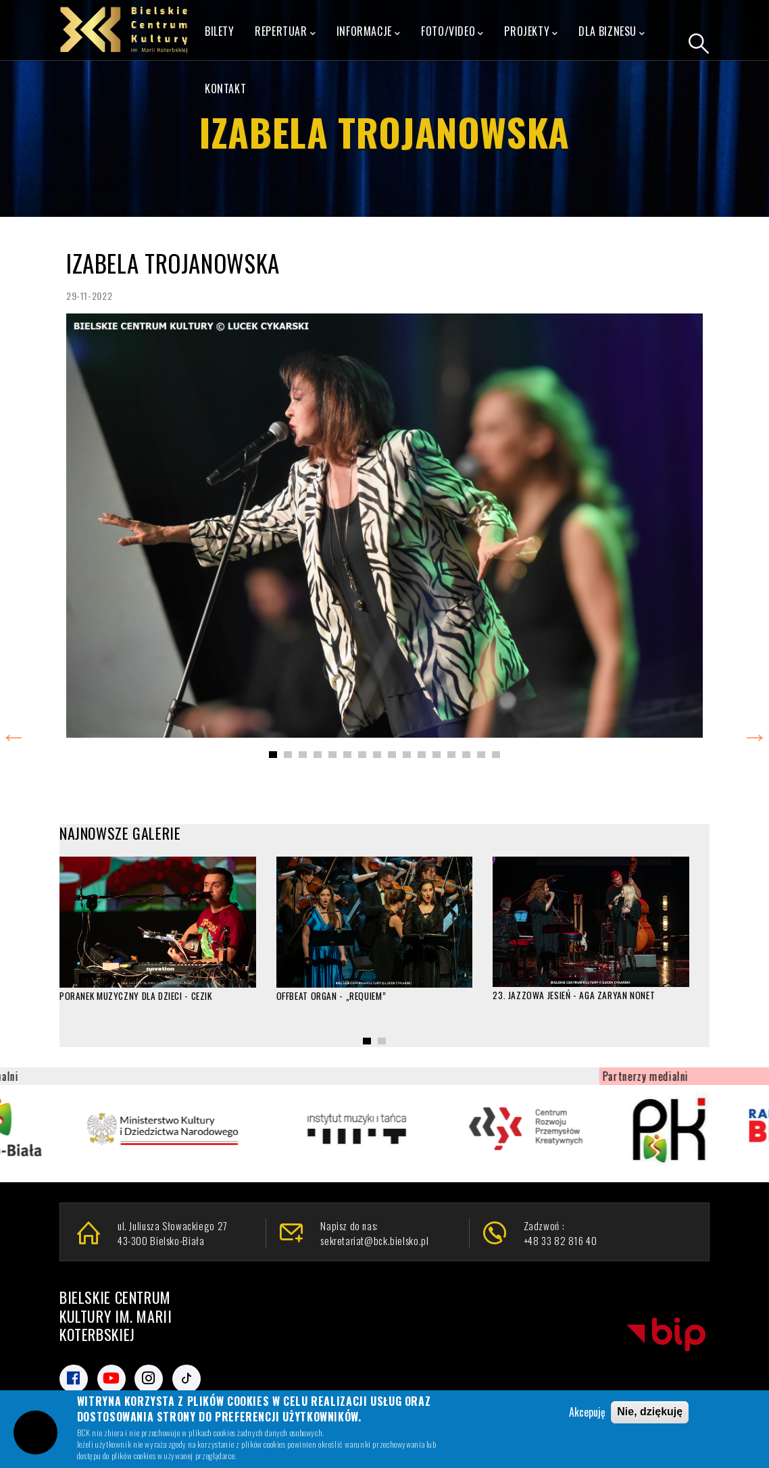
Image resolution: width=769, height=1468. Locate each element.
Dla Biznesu (611, 32)
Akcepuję (587, 1412)
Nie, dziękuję (650, 1412)
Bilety (219, 31)
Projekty (530, 32)
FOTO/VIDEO (452, 32)
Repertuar (285, 32)
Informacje (369, 32)
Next (754, 733)
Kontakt (225, 88)
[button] (273, 754)
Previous (13, 733)
